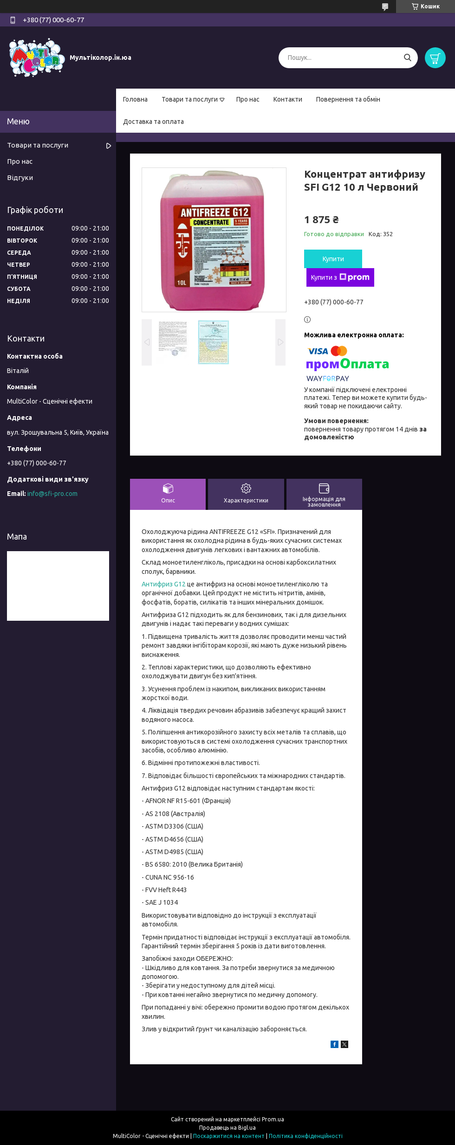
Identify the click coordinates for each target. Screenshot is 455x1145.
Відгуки (20, 177)
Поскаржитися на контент (229, 1136)
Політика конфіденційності (306, 1136)
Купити (333, 259)
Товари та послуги (190, 99)
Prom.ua (273, 1119)
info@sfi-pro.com (52, 493)
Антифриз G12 (164, 584)
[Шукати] (407, 57)
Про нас (248, 99)
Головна (135, 99)
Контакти (287, 99)
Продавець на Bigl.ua (227, 1128)
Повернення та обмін (348, 99)
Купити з (340, 277)
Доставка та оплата (153, 121)
